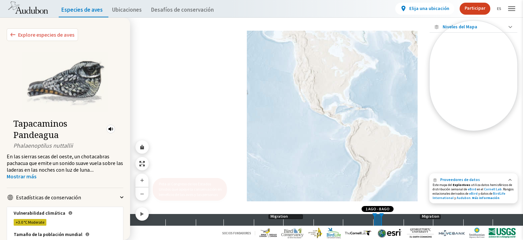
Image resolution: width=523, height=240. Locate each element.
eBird (472, 189)
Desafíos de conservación (192, 9)
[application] (261, 120)
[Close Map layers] (473, 27)
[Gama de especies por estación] (473, 91)
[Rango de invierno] (473, 114)
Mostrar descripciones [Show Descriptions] (473, 132)
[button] (110, 129)
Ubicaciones (133, 9)
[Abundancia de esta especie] (473, 72)
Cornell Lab (493, 189)
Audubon (464, 198)
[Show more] (21, 176)
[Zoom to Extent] (142, 163)
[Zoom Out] (142, 194)
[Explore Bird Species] (42, 34)
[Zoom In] (142, 180)
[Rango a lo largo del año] (473, 125)
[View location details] (419, 9)
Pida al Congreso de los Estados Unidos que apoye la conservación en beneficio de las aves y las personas (188, 186)
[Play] (142, 214)
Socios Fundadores (236, 233)
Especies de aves (83, 9)
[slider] (374, 220)
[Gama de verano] (473, 103)
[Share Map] (142, 147)
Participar (469, 8)
